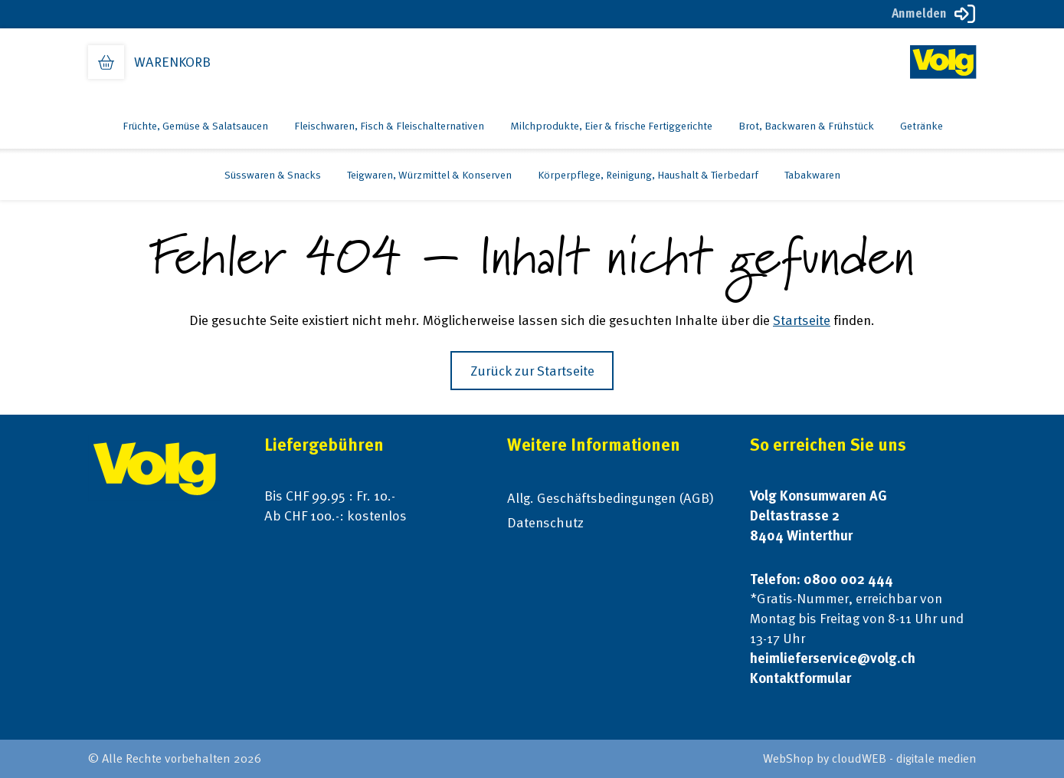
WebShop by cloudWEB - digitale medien (870, 758)
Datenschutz (545, 522)
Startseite (801, 320)
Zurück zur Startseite (532, 370)
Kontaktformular (800, 678)
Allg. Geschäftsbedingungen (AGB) (610, 498)
